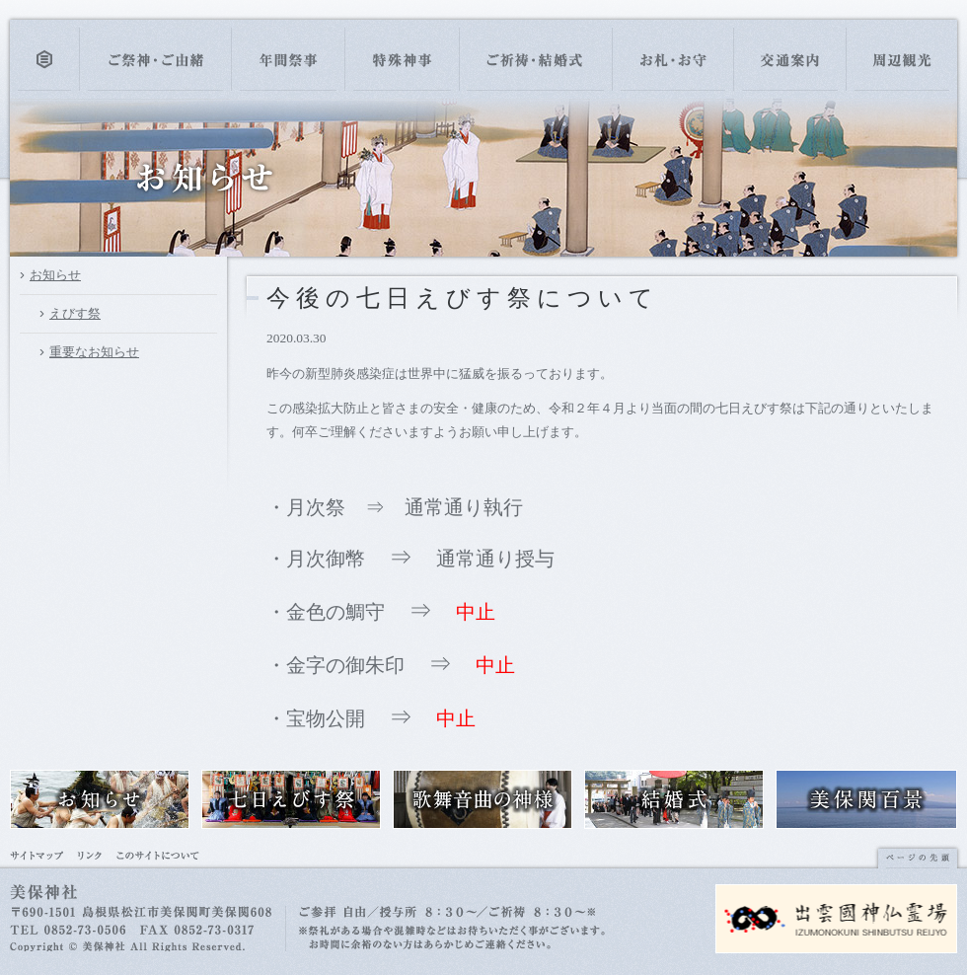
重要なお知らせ (94, 351)
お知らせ (55, 274)
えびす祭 (75, 313)
